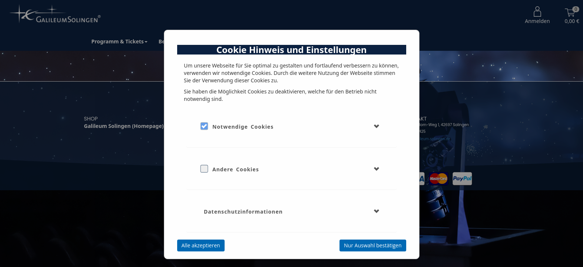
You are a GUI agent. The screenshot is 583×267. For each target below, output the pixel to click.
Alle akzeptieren (201, 245)
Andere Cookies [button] (235, 169)
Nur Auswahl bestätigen (372, 245)
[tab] (291, 126)
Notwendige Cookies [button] (243, 126)
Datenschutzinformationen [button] (243, 211)
